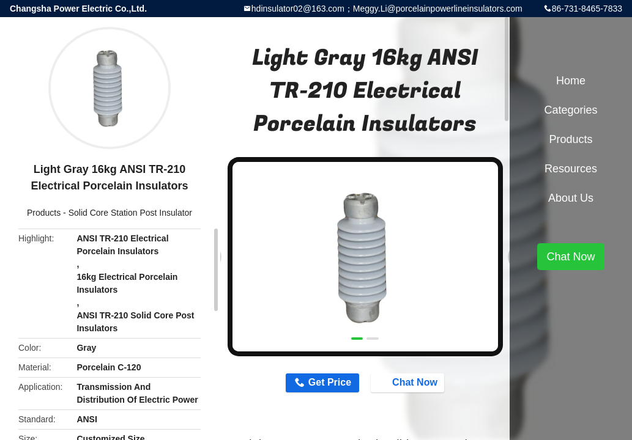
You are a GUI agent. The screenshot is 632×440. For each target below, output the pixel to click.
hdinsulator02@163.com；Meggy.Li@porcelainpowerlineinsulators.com (386, 8)
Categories (570, 110)
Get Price (328, 383)
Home (571, 81)
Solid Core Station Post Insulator (130, 213)
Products (44, 213)
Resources (571, 169)
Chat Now (410, 382)
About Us (570, 198)
